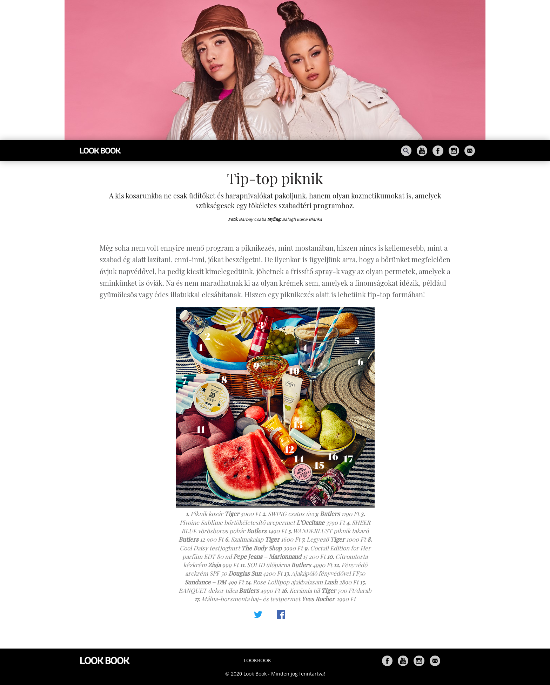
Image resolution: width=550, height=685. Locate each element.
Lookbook (257, 660)
